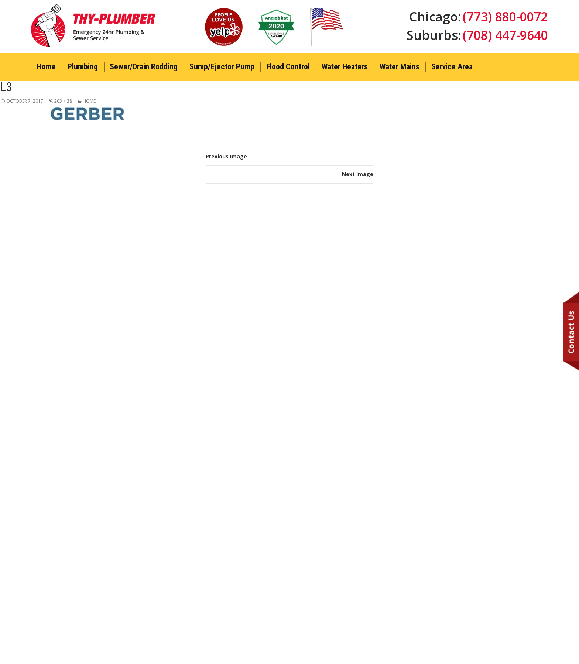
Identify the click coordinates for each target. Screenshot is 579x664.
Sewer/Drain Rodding (144, 66)
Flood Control (288, 66)
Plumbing (83, 66)
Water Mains (399, 66)
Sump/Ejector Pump (221, 66)
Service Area (452, 66)
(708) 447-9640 (505, 35)
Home (46, 66)
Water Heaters (345, 66)
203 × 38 (63, 101)
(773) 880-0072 (505, 16)
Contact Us (571, 332)
